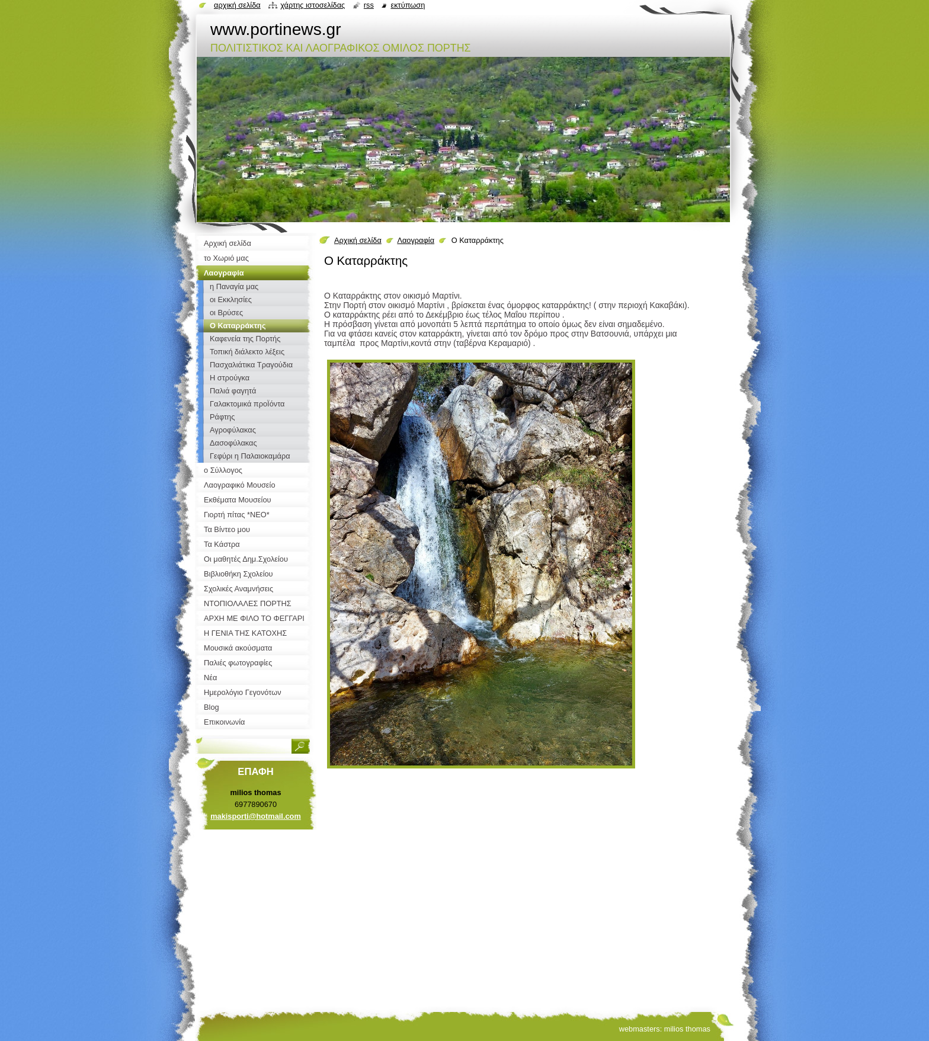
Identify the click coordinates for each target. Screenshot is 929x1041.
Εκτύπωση (407, 5)
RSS (369, 5)
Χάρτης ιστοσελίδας (312, 5)
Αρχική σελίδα (358, 240)
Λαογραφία (415, 240)
